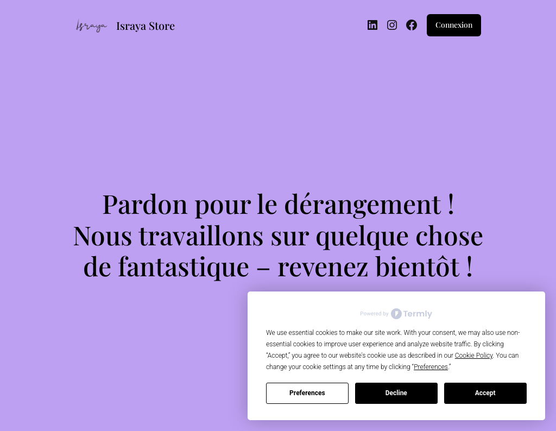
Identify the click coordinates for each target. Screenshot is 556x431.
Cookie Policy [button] (474, 355)
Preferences (307, 393)
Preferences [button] (431, 367)
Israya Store (145, 25)
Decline (396, 393)
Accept (485, 393)
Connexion (453, 25)
